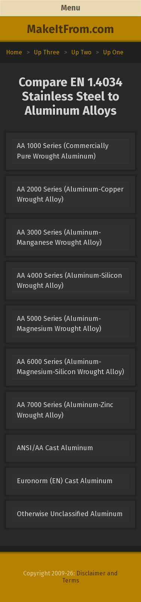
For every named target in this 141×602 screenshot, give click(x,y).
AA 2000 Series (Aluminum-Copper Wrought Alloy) (70, 194)
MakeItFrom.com (70, 29)
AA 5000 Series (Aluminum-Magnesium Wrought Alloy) (59, 323)
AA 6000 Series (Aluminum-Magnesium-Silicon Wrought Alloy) (70, 367)
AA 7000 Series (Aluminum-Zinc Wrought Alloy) (65, 410)
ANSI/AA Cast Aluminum (55, 448)
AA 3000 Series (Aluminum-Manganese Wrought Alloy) (59, 237)
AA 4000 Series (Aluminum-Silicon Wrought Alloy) (69, 280)
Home (14, 52)
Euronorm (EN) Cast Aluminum (65, 481)
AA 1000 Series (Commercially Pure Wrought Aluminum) (62, 151)
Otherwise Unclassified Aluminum (70, 514)
